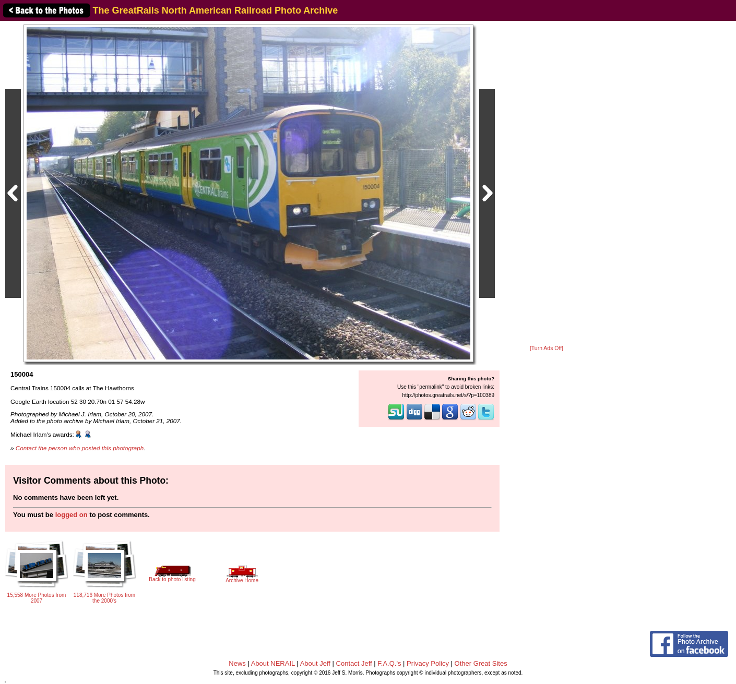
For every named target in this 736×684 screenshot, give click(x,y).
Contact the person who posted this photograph (80, 448)
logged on (71, 515)
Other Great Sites (481, 663)
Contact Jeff (354, 663)
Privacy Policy (428, 663)
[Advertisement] (546, 183)
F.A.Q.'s (389, 663)
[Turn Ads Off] (546, 348)
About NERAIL (273, 663)
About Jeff (315, 663)
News (237, 663)
